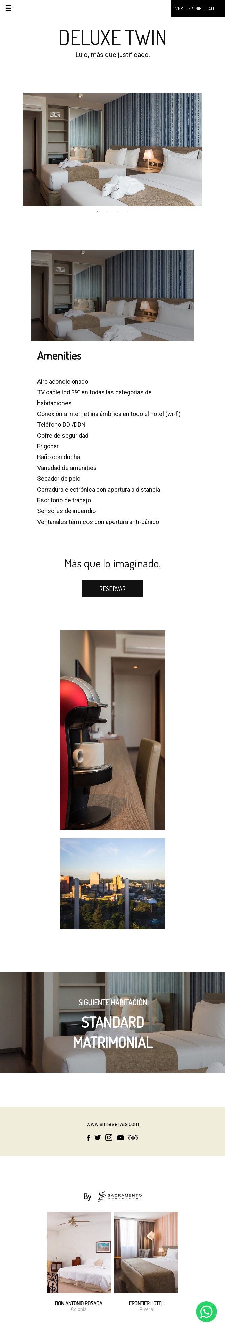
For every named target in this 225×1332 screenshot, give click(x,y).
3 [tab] (117, 211)
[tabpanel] (113, 149)
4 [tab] (127, 211)
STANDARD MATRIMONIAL (112, 1026)
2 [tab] (107, 211)
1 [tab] (97, 211)
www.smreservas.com (112, 1124)
